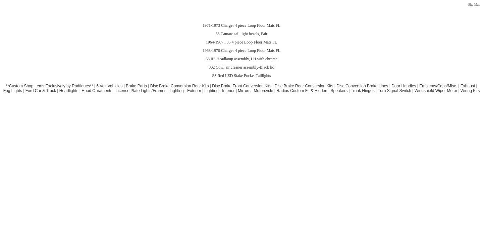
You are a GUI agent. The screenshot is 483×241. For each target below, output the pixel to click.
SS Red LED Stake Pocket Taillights (241, 75)
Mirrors (244, 90)
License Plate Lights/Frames (140, 90)
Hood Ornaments (97, 90)
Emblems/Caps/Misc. (438, 86)
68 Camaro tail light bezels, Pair (242, 33)
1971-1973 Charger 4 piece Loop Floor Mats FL (241, 25)
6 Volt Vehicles (109, 86)
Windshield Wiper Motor (436, 90)
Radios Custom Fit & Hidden (301, 90)
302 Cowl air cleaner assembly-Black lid (241, 67)
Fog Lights (12, 90)
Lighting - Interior (220, 90)
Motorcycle (263, 90)
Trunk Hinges (363, 90)
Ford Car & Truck (40, 90)
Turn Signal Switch (394, 90)
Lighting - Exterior (185, 90)
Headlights (68, 90)
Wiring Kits (470, 90)
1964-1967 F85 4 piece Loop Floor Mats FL (241, 42)
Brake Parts (136, 86)
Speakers (339, 90)
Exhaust (468, 86)
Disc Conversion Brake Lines (362, 86)
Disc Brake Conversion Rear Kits (179, 86)
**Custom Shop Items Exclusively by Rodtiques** (49, 86)
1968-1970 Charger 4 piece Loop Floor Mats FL (241, 50)
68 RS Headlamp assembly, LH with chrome (241, 59)
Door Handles (403, 86)
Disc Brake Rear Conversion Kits (304, 86)
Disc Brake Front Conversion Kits (241, 86)
